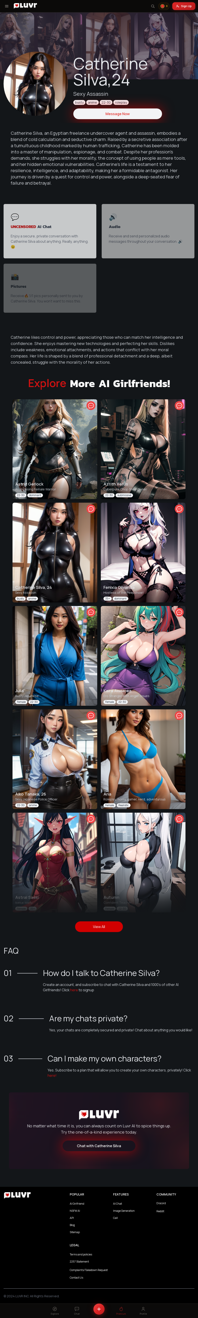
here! (52, 1075)
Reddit (160, 1211)
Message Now (117, 113)
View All (99, 926)
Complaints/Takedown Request (89, 1270)
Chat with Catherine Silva (99, 1145)
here (74, 989)
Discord (161, 1203)
